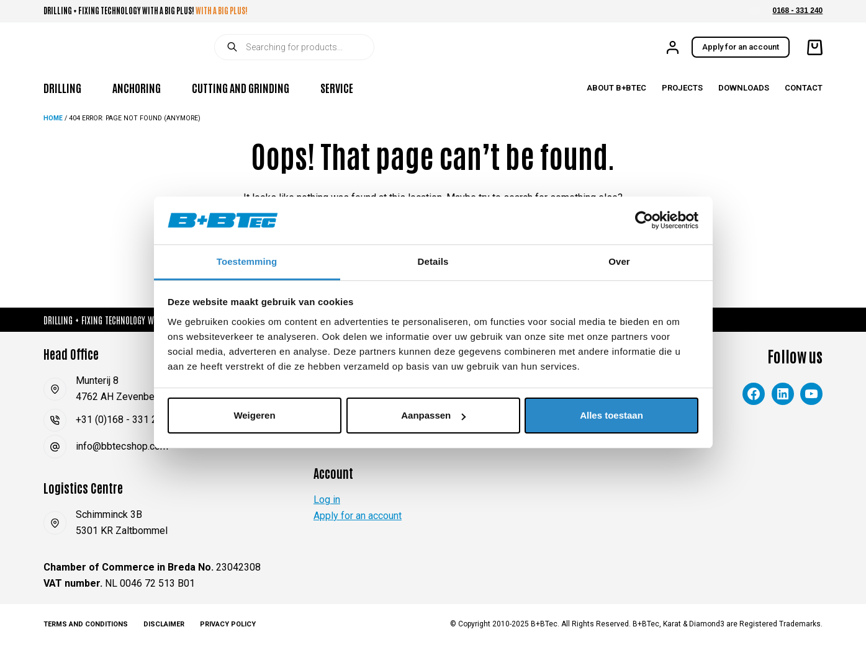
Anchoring (136, 87)
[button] (754, 11)
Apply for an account (740, 46)
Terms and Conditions (85, 624)
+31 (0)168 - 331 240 (122, 419)
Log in (326, 499)
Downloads (743, 87)
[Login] (672, 47)
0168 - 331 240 (798, 10)
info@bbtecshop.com (122, 446)
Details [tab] (433, 261)
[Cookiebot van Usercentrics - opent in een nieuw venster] (644, 220)
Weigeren (254, 415)
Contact (804, 87)
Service (336, 87)
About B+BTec (616, 87)
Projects (682, 87)
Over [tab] (619, 261)
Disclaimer (163, 624)
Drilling (62, 87)
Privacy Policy (228, 624)
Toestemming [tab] (247, 261)
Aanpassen (433, 415)
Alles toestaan (611, 415)
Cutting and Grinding (240, 87)
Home (53, 118)
